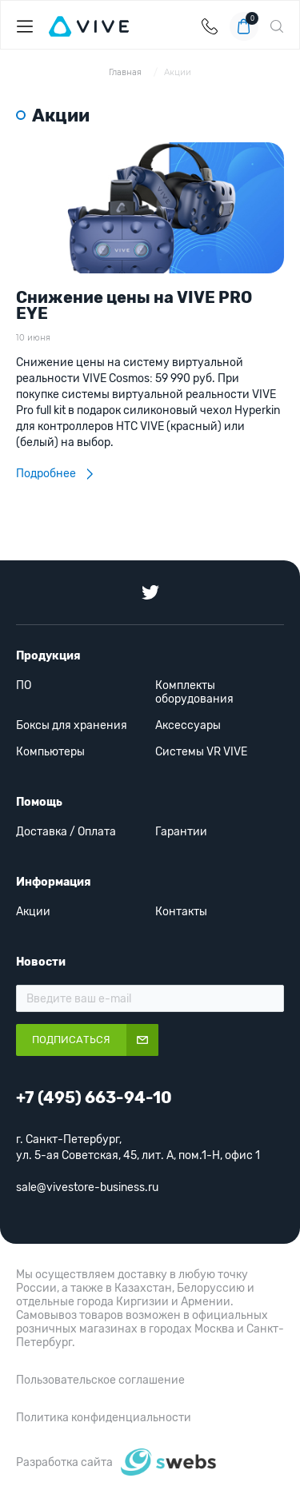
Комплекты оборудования (194, 692)
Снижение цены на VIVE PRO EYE (134, 305)
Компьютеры (50, 752)
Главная (126, 72)
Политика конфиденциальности (103, 1417)
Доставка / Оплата (66, 832)
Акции (177, 72)
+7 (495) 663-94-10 (210, 26)
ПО (23, 685)
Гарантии (181, 832)
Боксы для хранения (71, 725)
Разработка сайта (64, 1462)
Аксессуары (188, 725)
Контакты (181, 911)
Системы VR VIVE (201, 752)
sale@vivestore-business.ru (87, 1187)
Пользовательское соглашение (100, 1380)
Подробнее (55, 473)
